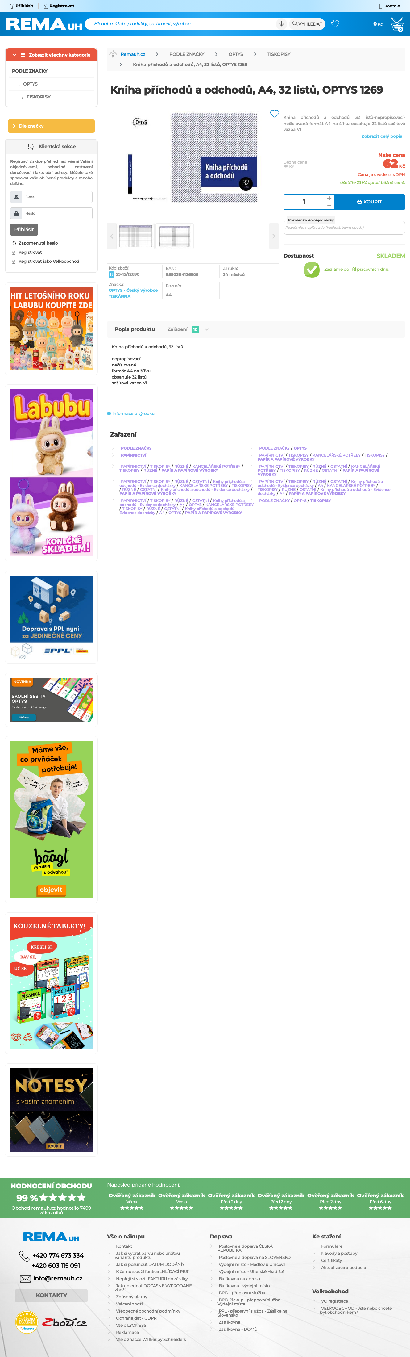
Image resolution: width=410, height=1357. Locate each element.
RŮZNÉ (181, 466)
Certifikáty (331, 1260)
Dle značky (31, 126)
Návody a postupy (339, 1253)
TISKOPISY (278, 54)
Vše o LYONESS (131, 1325)
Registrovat (27, 252)
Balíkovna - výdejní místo (244, 1285)
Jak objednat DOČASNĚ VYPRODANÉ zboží (153, 1287)
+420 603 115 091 (51, 1265)
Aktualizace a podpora (343, 1267)
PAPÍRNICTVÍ (133, 455)
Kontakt (124, 1246)
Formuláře (331, 1246)
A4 (320, 485)
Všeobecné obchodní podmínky (148, 1311)
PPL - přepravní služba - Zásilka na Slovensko (252, 1313)
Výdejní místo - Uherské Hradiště (251, 1271)
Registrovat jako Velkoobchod (45, 261)
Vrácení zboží (129, 1303)
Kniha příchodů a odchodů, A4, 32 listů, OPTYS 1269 (190, 64)
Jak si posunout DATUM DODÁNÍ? (150, 1264)
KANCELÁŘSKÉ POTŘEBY (337, 455)
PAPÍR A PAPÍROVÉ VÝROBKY (286, 459)
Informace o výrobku (131, 413)
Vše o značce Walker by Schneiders (151, 1339)
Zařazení (188, 329)
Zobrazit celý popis (382, 136)
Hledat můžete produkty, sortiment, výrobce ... (144, 23)
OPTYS (236, 54)
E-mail (30, 197)
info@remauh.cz (57, 1278)
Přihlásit (24, 229)
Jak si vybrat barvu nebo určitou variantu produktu (147, 1255)
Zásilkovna (229, 1322)
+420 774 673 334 (58, 1255)
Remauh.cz (127, 54)
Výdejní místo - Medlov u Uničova (252, 1264)
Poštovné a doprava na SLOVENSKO (255, 1257)
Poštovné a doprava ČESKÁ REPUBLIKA (244, 1248)
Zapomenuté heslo (35, 243)
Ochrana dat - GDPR (136, 1318)
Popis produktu (135, 329)
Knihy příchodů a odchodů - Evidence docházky (205, 489)
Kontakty (51, 1295)
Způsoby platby (131, 1296)
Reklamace (127, 1332)
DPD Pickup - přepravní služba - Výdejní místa (250, 1301)
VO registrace (334, 1301)
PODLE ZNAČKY (186, 54)
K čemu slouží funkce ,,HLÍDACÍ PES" (152, 1271)
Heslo (30, 213)
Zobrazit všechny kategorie (59, 55)
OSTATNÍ (338, 466)
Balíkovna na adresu (239, 1278)
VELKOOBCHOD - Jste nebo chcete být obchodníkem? (356, 1310)
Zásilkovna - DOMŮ (238, 1329)
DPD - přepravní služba (242, 1292)
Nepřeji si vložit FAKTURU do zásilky (152, 1278)
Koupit (369, 202)
